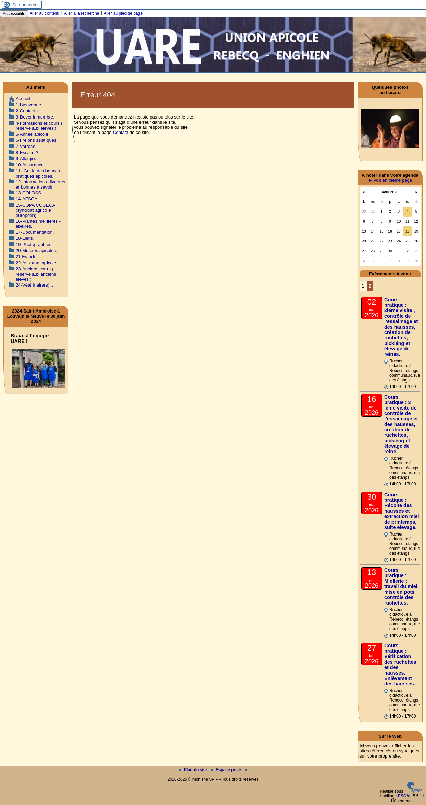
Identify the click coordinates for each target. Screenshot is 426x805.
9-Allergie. (26, 158)
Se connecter (25, 5)
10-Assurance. (30, 164)
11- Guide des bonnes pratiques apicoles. (38, 173)
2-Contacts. (27, 110)
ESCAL (405, 796)
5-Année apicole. (33, 134)
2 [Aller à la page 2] (370, 286)
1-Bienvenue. (29, 104)
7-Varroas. (26, 146)
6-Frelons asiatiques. (36, 140)
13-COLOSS (28, 192)
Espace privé (226, 769)
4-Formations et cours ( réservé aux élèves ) (39, 126)
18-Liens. (25, 238)
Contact (120, 132)
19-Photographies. (34, 244)
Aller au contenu (44, 13)
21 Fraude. (27, 256)
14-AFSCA (26, 199)
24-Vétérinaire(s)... (34, 285)
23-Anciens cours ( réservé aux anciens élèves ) (36, 274)
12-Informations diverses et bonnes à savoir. (40, 184)
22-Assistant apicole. (36, 262)
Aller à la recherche (81, 13)
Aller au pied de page (123, 13)
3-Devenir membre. (35, 117)
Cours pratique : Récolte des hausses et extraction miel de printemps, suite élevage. (401, 511)
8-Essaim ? (27, 152)
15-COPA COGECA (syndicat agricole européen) (35, 210)
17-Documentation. (35, 232)
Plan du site (193, 769)
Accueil (23, 98)
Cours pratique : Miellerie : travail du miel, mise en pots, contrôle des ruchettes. (401, 586)
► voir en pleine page (390, 180)
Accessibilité (14, 13)
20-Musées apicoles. (36, 250)
